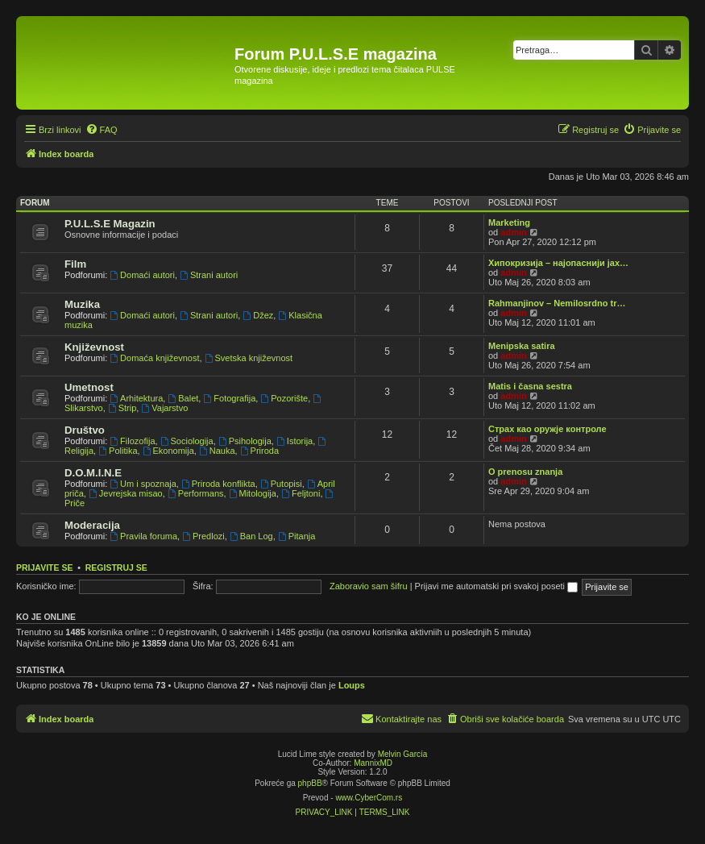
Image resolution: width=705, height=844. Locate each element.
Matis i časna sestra (530, 386)
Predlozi (203, 536)
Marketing (509, 222)
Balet (183, 398)
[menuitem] (101, 129)
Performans (196, 493)
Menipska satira (521, 346)
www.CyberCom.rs (368, 797)
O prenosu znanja (525, 471)
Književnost (94, 347)
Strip (122, 408)
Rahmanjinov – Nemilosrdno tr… (557, 303)
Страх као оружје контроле (547, 429)
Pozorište (284, 398)
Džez (258, 315)
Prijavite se (44, 567)
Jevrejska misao (126, 493)
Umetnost (89, 387)
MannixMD (373, 763)
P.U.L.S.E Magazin (110, 224)
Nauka (217, 450)
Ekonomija (168, 450)
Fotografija (229, 398)
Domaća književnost (154, 358)
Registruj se (116, 567)
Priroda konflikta (218, 484)
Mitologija (252, 493)
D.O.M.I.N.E (93, 473)
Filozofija (132, 441)
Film (75, 264)
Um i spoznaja (143, 484)
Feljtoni (300, 493)
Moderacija (92, 525)
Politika (117, 450)
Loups (351, 685)
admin (513, 232)
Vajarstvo (164, 408)
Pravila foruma (143, 536)
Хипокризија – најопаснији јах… (558, 263)
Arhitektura (136, 398)
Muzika (82, 304)
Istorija (294, 441)
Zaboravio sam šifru (369, 586)
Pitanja (296, 536)
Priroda (259, 450)
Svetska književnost (248, 358)
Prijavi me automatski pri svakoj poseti (497, 586)
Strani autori (209, 275)
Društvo (84, 430)
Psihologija (245, 441)
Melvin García (403, 754)
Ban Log (251, 536)
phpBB (310, 783)
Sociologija (187, 441)
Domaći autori (142, 275)
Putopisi (281, 484)
